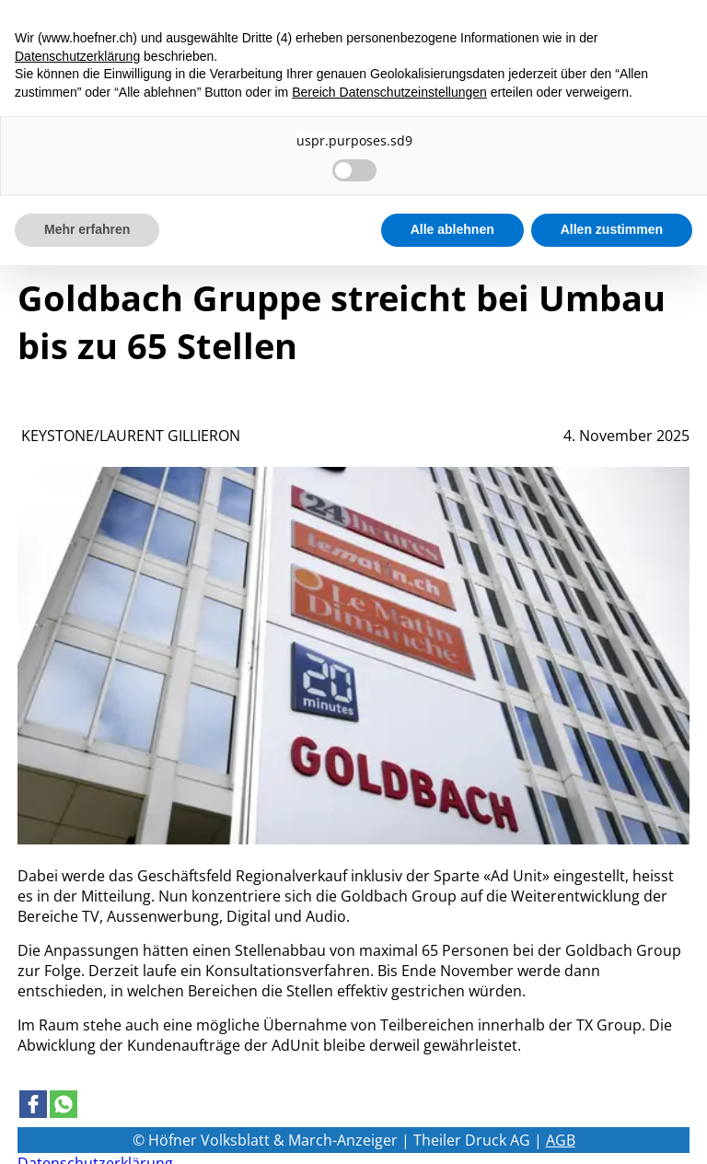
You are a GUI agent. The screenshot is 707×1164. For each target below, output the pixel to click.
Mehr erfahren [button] (87, 229)
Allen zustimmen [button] (612, 229)
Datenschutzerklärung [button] (77, 56)
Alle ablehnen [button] (452, 229)
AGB (560, 1140)
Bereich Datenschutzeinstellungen (389, 92)
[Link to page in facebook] (33, 1104)
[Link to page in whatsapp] (63, 1104)
